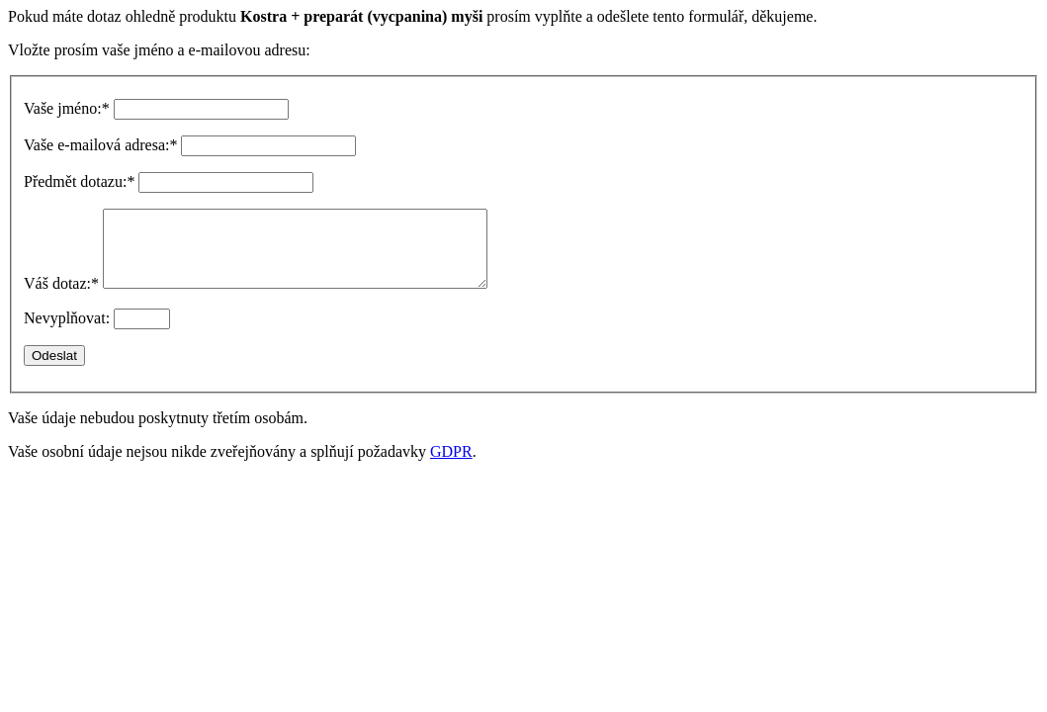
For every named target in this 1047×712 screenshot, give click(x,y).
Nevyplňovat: (67, 332)
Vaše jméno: (67, 108)
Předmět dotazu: (79, 181)
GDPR (451, 466)
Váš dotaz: (61, 298)
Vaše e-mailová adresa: (100, 144)
